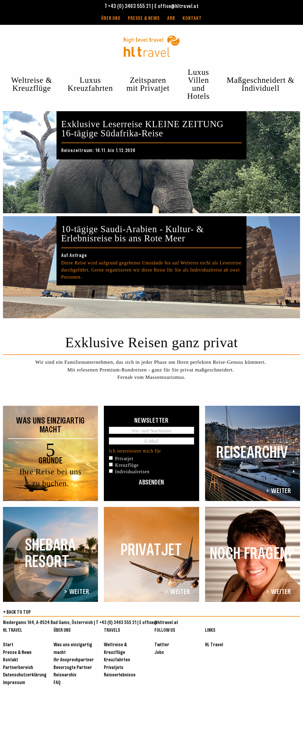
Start (8, 644)
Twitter (161, 644)
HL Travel (214, 644)
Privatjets (113, 667)
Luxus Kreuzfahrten (90, 84)
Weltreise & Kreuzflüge (31, 84)
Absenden (151, 482)
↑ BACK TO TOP (17, 612)
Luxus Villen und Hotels (198, 84)
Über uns (110, 18)
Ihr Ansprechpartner (74, 659)
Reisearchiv (65, 675)
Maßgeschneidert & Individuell (260, 84)
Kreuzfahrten (117, 659)
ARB (171, 18)
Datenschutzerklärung (24, 675)
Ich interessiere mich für (135, 450)
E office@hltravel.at (176, 6)
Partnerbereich (18, 667)
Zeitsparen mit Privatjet (148, 84)
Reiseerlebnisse (120, 675)
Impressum (14, 682)
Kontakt (192, 18)
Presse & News (143, 18)
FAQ (57, 682)
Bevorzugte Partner (73, 667)
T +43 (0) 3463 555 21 (127, 6)
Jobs (159, 652)
